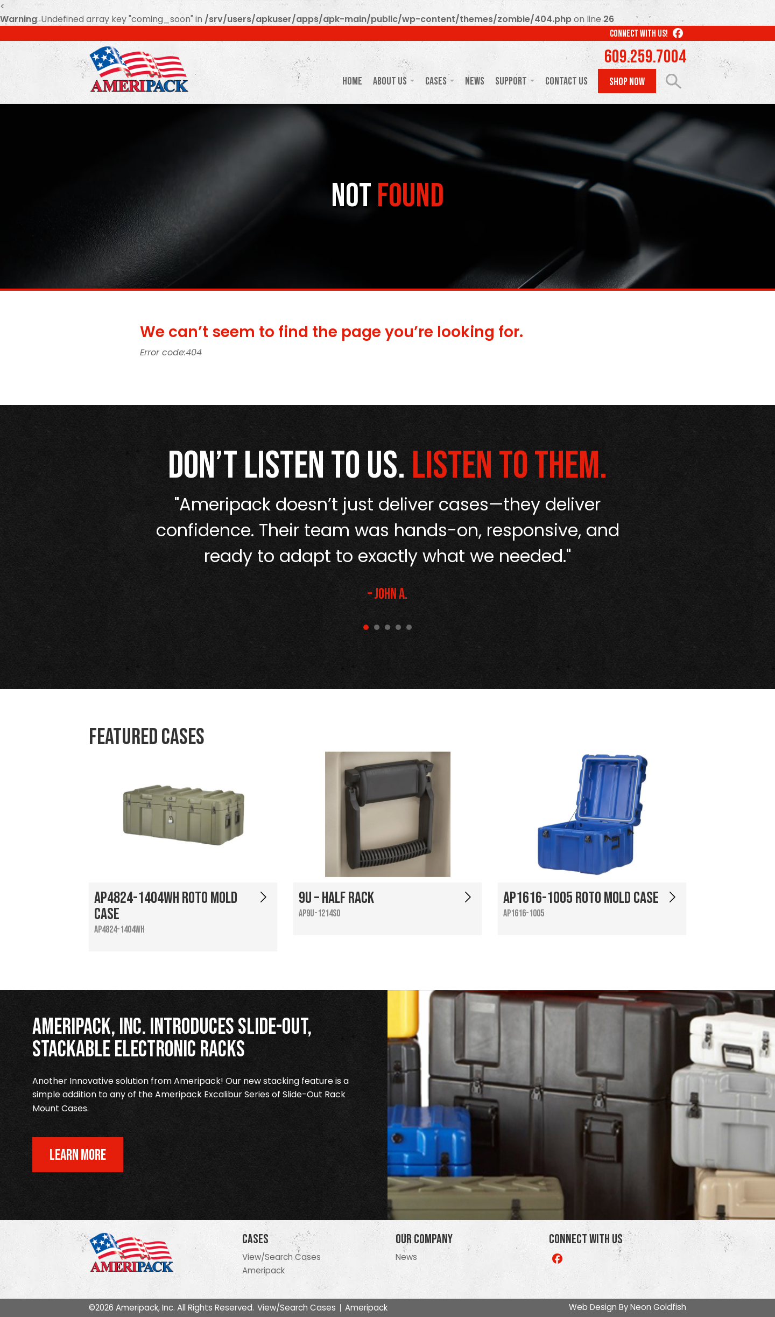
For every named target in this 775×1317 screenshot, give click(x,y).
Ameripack (263, 1270)
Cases (436, 81)
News (474, 81)
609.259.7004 (645, 57)
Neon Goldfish (658, 1307)
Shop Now (627, 81)
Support (511, 81)
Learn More (78, 1155)
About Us (390, 81)
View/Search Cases (281, 1257)
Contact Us (566, 81)
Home (352, 81)
